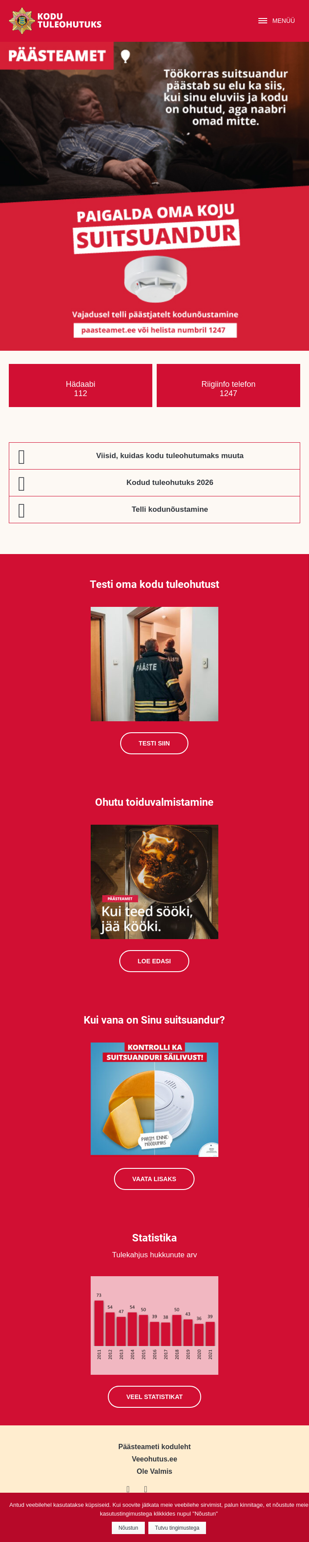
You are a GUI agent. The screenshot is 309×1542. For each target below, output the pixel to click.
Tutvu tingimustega (177, 1528)
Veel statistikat (154, 1396)
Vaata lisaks (154, 1178)
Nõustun (128, 1528)
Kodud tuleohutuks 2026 (169, 482)
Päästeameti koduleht (154, 1446)
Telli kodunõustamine (170, 509)
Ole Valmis (155, 1471)
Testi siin (154, 743)
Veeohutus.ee (154, 1459)
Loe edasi (154, 961)
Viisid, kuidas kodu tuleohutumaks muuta (169, 456)
